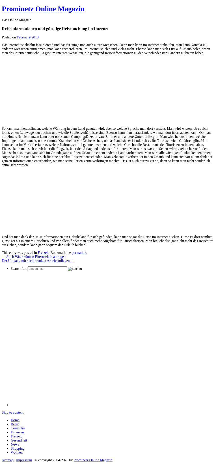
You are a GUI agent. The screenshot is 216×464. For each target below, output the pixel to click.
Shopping (17, 448)
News (15, 444)
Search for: (19, 268)
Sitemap (7, 460)
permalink (79, 252)
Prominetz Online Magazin (93, 460)
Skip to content (13, 412)
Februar (22, 37)
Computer (18, 428)
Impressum (24, 460)
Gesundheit (19, 440)
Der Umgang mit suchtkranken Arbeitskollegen (38, 261)
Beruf (15, 424)
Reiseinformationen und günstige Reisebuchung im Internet (55, 28)
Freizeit (43, 252)
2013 (35, 37)
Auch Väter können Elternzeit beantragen (33, 257)
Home (15, 420)
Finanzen (17, 432)
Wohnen (17, 452)
